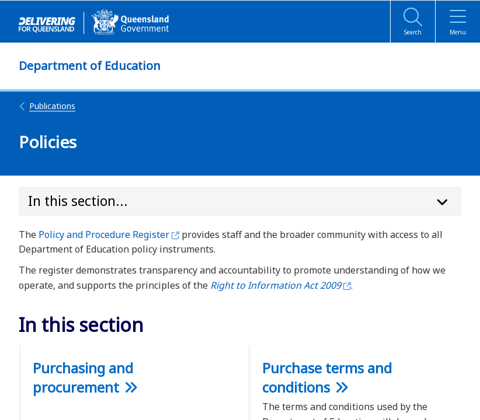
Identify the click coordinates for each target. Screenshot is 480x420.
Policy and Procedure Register (109, 234)
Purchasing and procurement (83, 377)
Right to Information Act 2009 (280, 285)
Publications (47, 105)
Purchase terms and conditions (327, 377)
